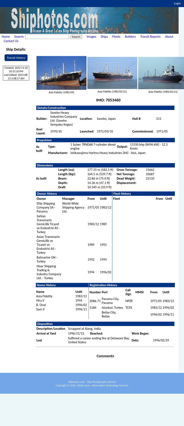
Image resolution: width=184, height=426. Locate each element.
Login (177, 3)
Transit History (16, 58)
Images (91, 37)
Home (6, 37)
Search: (19, 37)
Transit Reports (150, 37)
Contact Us (11, 41)
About (169, 37)
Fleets (116, 37)
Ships (104, 37)
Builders (130, 37)
